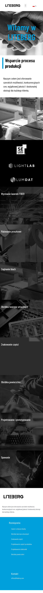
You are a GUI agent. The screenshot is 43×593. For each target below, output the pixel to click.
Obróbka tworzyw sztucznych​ (20, 534)
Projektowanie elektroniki (19, 549)
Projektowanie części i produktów (21, 544)
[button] (25, 5)
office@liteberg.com (17, 578)
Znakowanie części (17, 539)
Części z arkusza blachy (18, 529)
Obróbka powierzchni (17, 554)
